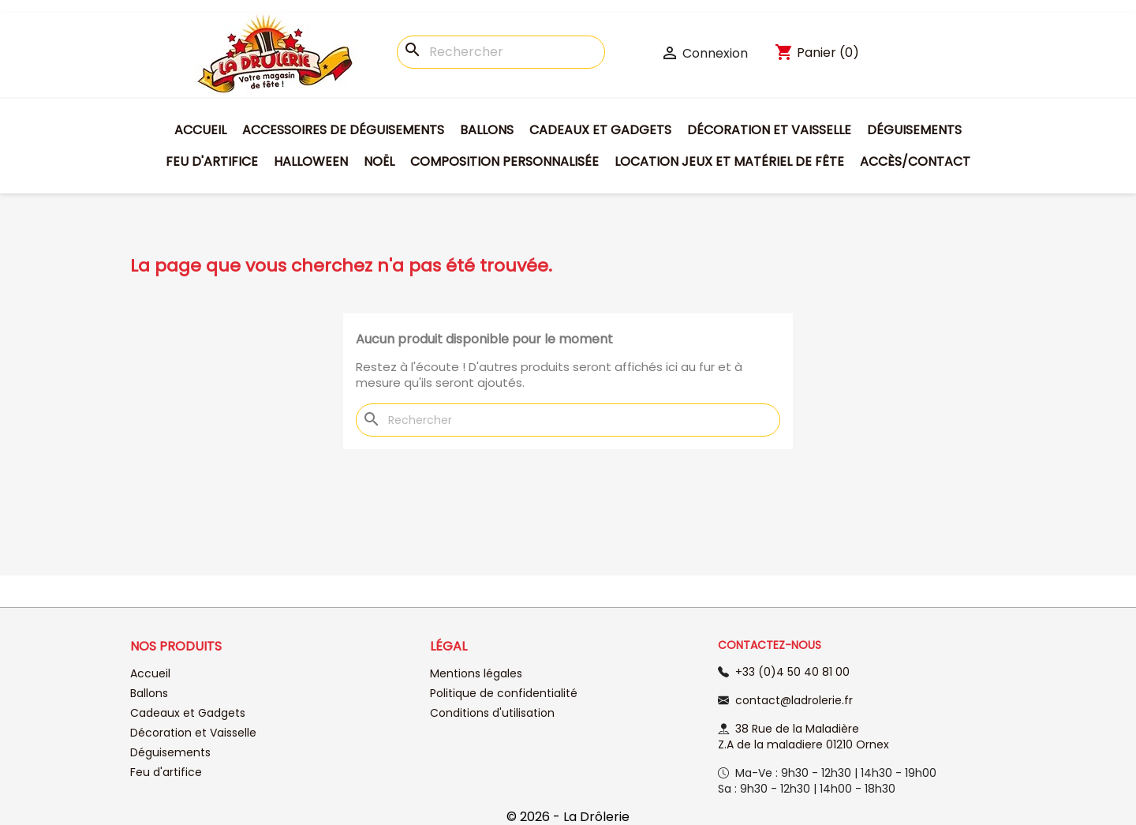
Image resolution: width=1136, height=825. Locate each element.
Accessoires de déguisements (343, 130)
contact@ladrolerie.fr (794, 700)
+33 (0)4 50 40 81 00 (792, 672)
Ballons (487, 130)
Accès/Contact (915, 161)
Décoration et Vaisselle (769, 130)
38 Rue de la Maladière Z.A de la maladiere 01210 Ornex (803, 736)
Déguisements (914, 130)
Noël (379, 161)
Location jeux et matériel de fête (729, 161)
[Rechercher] (501, 52)
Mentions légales (476, 673)
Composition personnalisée (504, 161)
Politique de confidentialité (503, 693)
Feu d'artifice (212, 161)
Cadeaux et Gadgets (600, 130)
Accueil (200, 130)
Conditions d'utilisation (492, 713)
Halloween (311, 161)
